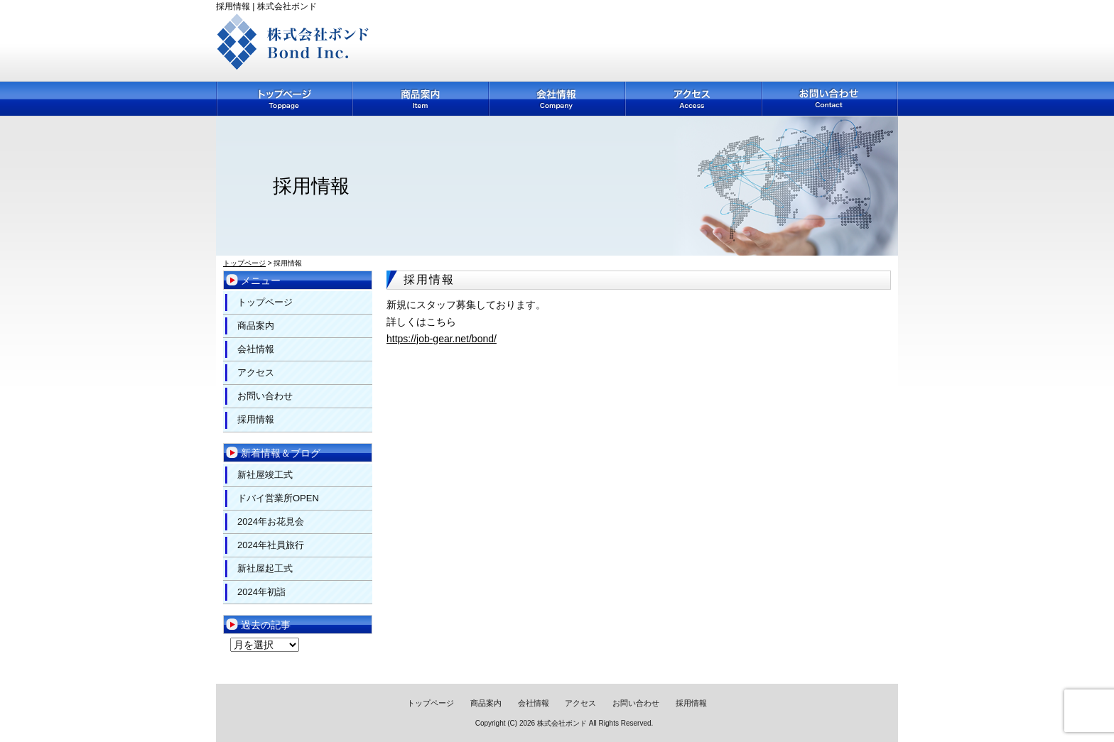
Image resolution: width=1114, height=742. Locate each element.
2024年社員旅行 (270, 545)
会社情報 (558, 98)
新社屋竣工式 (265, 474)
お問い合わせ (830, 98)
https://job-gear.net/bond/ (441, 338)
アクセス (694, 98)
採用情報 (255, 419)
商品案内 (421, 98)
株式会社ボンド (562, 723)
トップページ (284, 98)
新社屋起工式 (265, 568)
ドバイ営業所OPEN (278, 498)
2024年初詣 (261, 591)
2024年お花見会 (270, 521)
